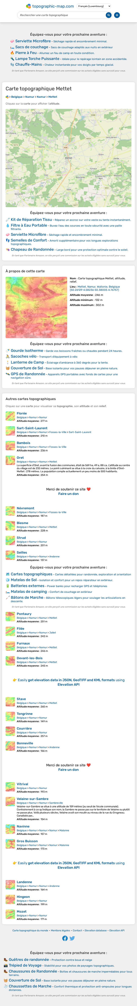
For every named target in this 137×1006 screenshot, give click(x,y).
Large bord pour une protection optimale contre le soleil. (92, 249)
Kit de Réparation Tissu (31, 219)
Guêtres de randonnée (29, 959)
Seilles (22, 552)
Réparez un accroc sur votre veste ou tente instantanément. (93, 220)
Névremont (25, 508)
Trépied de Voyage (25, 965)
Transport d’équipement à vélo (58, 356)
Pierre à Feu (26, 52)
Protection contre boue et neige (72, 960)
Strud (21, 538)
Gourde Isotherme (27, 350)
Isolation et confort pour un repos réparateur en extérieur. (76, 580)
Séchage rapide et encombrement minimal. (80, 41)
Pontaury (24, 614)
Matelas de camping (29, 591)
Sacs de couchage (31, 47)
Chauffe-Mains (28, 64)
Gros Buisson (27, 841)
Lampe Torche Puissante (37, 58)
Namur (33, 417)
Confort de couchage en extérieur (71, 592)
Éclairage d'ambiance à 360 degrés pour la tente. (77, 362)
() (95, 288)
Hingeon (23, 897)
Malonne (64, 830)
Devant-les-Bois (30, 658)
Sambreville (56, 802)
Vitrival (22, 784)
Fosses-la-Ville (57, 432)
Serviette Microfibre (33, 41)
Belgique (22, 417)
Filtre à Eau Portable (29, 225)
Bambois (23, 443)
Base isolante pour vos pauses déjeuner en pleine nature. (82, 368)
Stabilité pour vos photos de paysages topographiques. (79, 965)
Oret (20, 458)
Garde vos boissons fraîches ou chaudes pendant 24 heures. (84, 351)
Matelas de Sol (24, 580)
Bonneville (25, 743)
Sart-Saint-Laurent (32, 428)
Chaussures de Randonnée (33, 971)
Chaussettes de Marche (30, 986)
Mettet (53, 461)
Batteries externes (27, 585)
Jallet (52, 632)
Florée (22, 413)
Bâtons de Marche (27, 597)
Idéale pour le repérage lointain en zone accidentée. (94, 59)
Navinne (23, 826)
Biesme (22, 523)
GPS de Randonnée (28, 374)
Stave (21, 699)
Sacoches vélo (23, 356)
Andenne (54, 556)
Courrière (24, 728)
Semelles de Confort (29, 240)
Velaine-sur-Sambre (32, 799)
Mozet (22, 911)
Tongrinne (24, 714)
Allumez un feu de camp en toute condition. (67, 53)
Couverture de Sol (27, 368)
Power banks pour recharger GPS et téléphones (77, 586)
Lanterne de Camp (27, 362)
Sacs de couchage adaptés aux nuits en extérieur (82, 47)
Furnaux (23, 643)
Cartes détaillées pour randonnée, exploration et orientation (93, 574)
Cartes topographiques (31, 574)
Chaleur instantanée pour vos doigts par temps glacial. (79, 64)
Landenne (24, 882)
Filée (20, 629)
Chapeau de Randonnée (32, 249)
